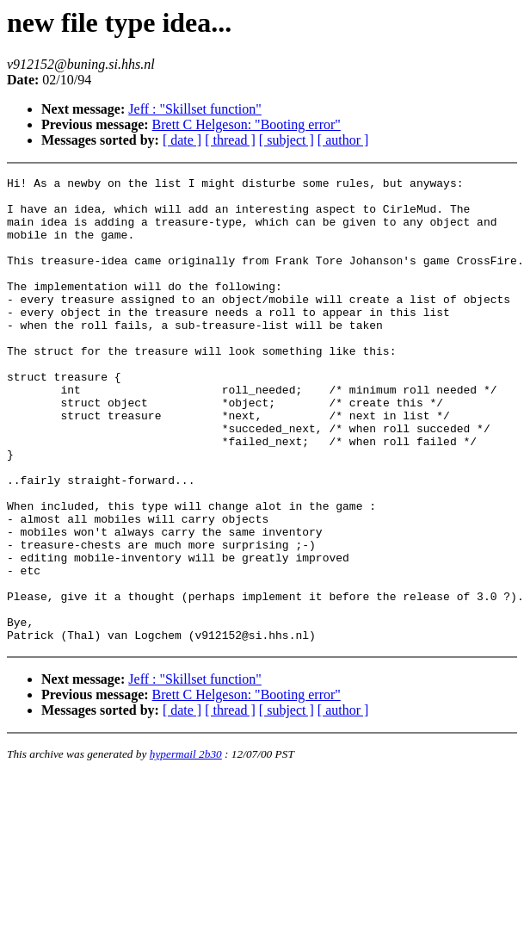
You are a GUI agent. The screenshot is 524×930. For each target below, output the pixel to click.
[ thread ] (230, 140)
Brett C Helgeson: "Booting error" (246, 124)
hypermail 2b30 (186, 846)
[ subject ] (286, 140)
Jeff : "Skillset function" (195, 109)
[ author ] (343, 140)
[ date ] (182, 140)
